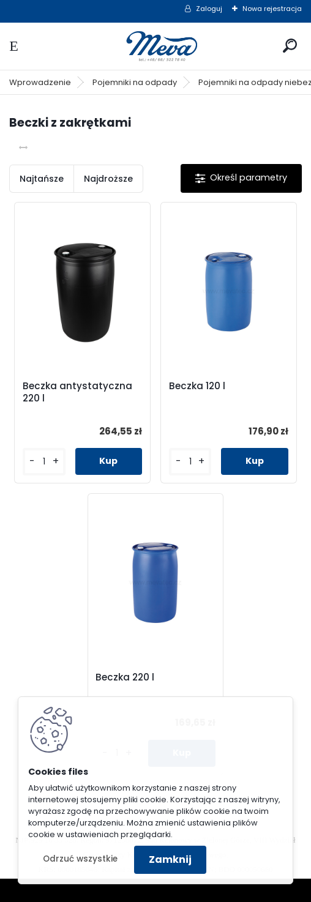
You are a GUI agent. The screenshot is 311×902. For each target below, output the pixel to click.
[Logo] (155, 46)
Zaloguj (209, 8)
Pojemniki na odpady (134, 82)
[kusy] (44, 461)
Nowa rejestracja (272, 8)
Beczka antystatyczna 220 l (77, 392)
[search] (290, 46)
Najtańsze (42, 179)
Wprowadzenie (40, 82)
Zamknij (170, 859)
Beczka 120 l (197, 386)
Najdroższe (108, 179)
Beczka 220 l (125, 677)
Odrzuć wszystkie (80, 859)
